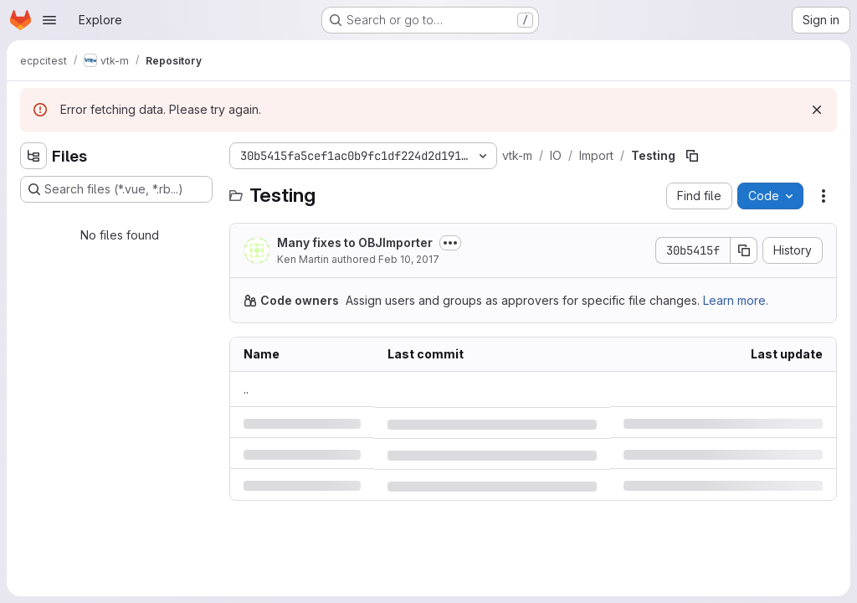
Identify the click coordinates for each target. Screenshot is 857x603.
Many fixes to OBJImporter (355, 242)
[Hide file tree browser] (33, 155)
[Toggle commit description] (450, 242)
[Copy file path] (692, 155)
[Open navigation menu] (49, 20)
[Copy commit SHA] (744, 250)
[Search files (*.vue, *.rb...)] (116, 189)
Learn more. (735, 300)
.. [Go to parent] (246, 389)
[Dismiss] (817, 110)
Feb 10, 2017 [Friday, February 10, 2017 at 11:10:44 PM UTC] (408, 259)
